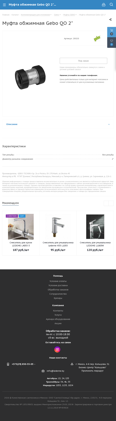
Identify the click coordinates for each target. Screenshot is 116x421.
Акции (58, 323)
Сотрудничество (58, 294)
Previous (106, 203)
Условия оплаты (58, 281)
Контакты (58, 310)
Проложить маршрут (92, 370)
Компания (58, 305)
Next (111, 203)
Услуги (58, 315)
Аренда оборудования (58, 319)
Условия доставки (58, 285)
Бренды (58, 298)
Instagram (57, 349)
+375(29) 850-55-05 (22, 364)
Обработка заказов (58, 289)
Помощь (58, 275)
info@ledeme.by (55, 371)
